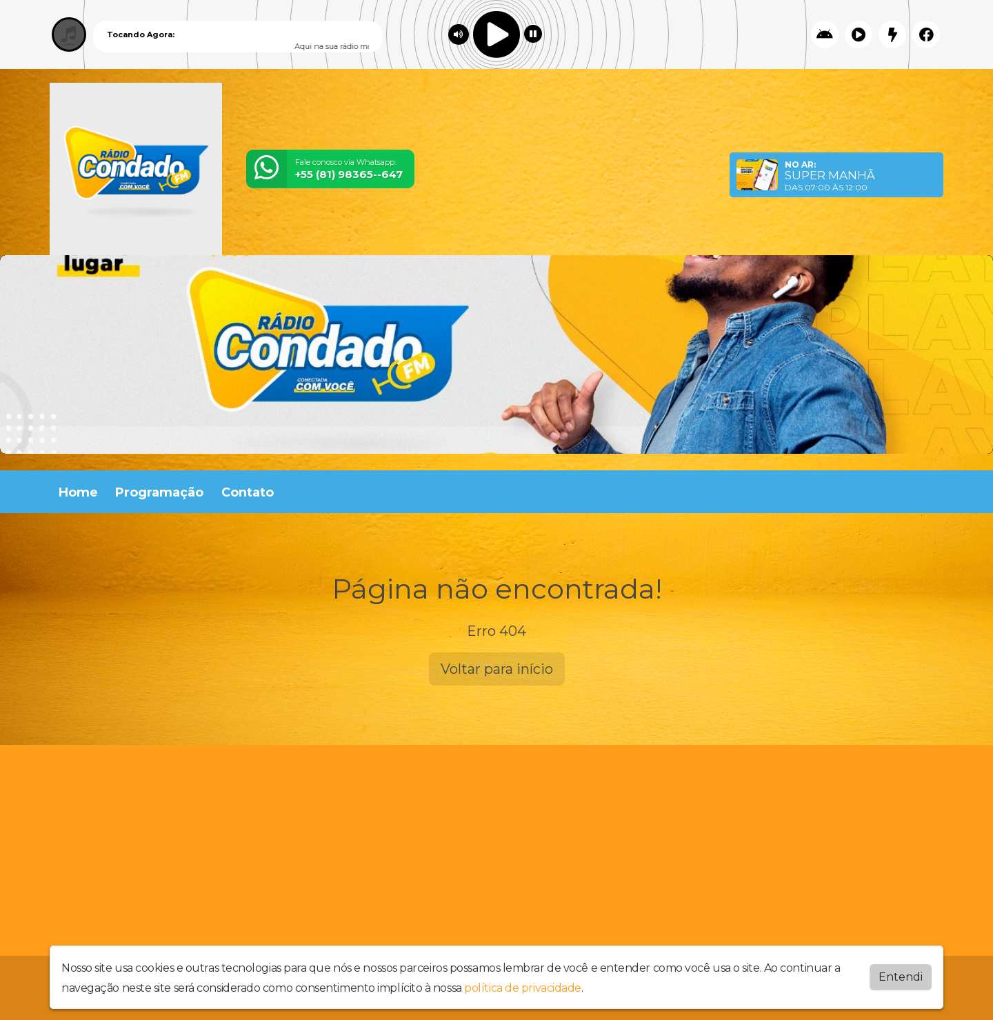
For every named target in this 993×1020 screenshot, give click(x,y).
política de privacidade (522, 987)
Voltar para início (497, 669)
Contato (247, 492)
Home (78, 492)
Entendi (901, 976)
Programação (159, 492)
